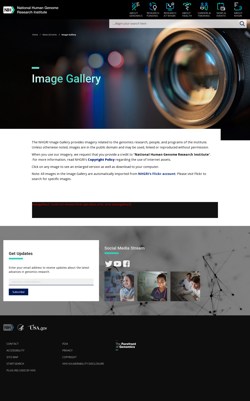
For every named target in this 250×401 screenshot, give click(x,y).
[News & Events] (221, 10)
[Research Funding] (153, 10)
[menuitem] (136, 9)
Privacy (67, 350)
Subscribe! (18, 292)
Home (35, 34)
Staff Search (15, 363)
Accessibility (15, 350)
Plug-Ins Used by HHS (21, 370)
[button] (37, 330)
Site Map (12, 357)
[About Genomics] (136, 10)
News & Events (50, 34)
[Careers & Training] (204, 10)
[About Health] (187, 10)
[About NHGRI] (238, 10)
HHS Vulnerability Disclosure (83, 363)
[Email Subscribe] (51, 282)
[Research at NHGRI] (170, 10)
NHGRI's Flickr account (157, 174)
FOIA (65, 344)
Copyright (69, 357)
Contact (13, 344)
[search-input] (178, 23)
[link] (108, 263)
